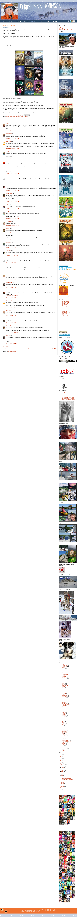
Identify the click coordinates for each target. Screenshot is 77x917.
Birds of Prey (64, 717)
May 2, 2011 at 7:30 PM (11, 287)
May (62, 774)
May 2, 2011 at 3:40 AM (12, 270)
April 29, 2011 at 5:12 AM (12, 225)
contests (63, 668)
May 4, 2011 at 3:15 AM (12, 297)
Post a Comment (6, 346)
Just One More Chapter (66, 315)
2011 (61, 763)
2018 (61, 754)
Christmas (64, 719)
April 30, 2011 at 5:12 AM (12, 247)
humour (63, 692)
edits (63, 736)
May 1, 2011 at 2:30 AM (12, 262)
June (62, 772)
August (62, 770)
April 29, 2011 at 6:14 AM (12, 232)
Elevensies (8, 101)
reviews (63, 688)
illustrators (64, 739)
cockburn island (65, 734)
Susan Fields (8, 211)
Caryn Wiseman (65, 695)
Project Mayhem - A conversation (68, 398)
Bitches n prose (64, 313)
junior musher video (65, 740)
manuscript (64, 726)
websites (63, 702)
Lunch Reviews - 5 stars (66, 312)
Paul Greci (8, 228)
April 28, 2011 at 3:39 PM (12, 138)
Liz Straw (8, 151)
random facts (64, 727)
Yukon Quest (64, 722)
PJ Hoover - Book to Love (66, 309)
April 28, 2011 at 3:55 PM (12, 158)
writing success (64, 666)
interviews (64, 713)
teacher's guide (64, 748)
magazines (64, 743)
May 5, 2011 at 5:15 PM (11, 322)
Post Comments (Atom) (12, 351)
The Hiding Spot (65, 303)
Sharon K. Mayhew (9, 325)
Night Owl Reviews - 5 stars (67, 316)
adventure (63, 669)
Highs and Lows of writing (22, 116)
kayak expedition (65, 674)
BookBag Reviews (65, 311)
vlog (62, 749)
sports (63, 691)
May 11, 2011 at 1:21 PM (12, 343)
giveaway (63, 686)
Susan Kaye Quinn (9, 282)
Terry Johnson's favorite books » (70, 826)
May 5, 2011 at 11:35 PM (12, 332)
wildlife (63, 683)
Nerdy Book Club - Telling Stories (68, 397)
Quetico (63, 720)
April (62, 775)
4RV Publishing (65, 703)
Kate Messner (64, 304)
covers (63, 694)
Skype (63, 721)
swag (63, 729)
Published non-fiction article (65, 29)
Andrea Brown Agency (66, 704)
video (63, 701)
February (63, 784)
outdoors (63, 675)
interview (63, 698)
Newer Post (5, 348)
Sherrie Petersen (9, 193)
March (62, 783)
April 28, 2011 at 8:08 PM (12, 208)
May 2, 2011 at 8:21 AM (12, 279)
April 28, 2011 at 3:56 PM (12, 181)
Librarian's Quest (65, 305)
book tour (63, 684)
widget (63, 750)
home (63, 725)
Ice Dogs (63, 680)
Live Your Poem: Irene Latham (67, 310)
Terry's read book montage (66, 830)
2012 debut (64, 716)
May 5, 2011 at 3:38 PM (11, 315)
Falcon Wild (64, 705)
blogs (63, 667)
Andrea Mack (8, 242)
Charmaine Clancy (9, 290)
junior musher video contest (67, 741)
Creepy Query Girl (9, 274)
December (63, 764)
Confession (63, 776)
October (62, 767)
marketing (64, 714)
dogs (63, 672)
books (7, 116)
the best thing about (65, 685)
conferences (64, 682)
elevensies (12, 116)
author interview (65, 706)
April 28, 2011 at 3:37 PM (12, 130)
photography (64, 679)
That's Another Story (65, 302)
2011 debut (64, 693)
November (63, 766)
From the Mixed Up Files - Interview (68, 399)
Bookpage (63, 314)
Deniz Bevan (8, 185)
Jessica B (7, 204)
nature (63, 673)
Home (29, 348)
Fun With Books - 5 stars (66, 307)
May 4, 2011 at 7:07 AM (12, 307)
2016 (61, 756)
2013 (61, 760)
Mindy (7, 176)
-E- (6, 318)
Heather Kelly (8, 141)
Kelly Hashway (9, 265)
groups (63, 738)
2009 (61, 789)
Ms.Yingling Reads (65, 301)
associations (64, 697)
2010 (61, 787)
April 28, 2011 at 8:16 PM (12, 218)
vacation (63, 699)
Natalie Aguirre (9, 133)
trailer (63, 708)
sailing (63, 745)
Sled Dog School (65, 710)
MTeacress (8, 335)
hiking (63, 687)
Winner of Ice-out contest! (66, 778)
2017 (61, 755)
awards (63, 733)
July (62, 771)
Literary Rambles (65, 396)
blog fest (63, 723)
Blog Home (61, 27)
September (63, 768)
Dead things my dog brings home (67, 779)
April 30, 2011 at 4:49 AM (12, 239)
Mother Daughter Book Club (67, 306)
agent (63, 711)
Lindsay (7, 161)
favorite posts (64, 678)
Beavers (62, 782)
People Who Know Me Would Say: (12, 258)
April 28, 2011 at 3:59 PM (12, 190)
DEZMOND (8, 310)
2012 (61, 762)
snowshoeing (64, 715)
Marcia (7, 123)
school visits (64, 746)
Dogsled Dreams (65, 665)
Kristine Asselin (9, 221)
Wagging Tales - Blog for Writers (12, 295)
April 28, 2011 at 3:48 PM (12, 148)
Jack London (64, 731)
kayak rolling (64, 742)
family (63, 724)
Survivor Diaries (65, 696)
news (63, 689)
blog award (64, 712)
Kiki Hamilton (8, 250)
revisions (63, 744)
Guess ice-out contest (65, 780)
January (62, 786)
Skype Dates (61, 28)
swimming (64, 707)
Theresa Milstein (9, 300)
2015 (61, 758)
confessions (64, 735)
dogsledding (64, 676)
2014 (61, 759)
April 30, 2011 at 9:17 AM (12, 255)
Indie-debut (64, 730)
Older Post (54, 348)
